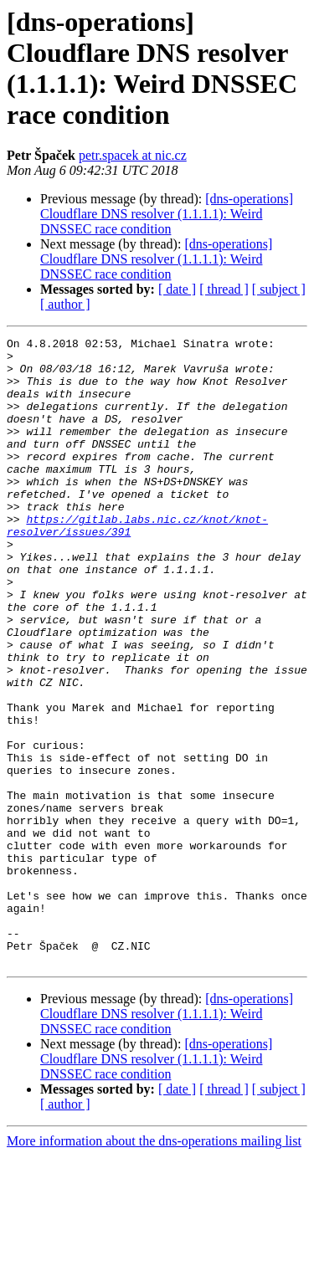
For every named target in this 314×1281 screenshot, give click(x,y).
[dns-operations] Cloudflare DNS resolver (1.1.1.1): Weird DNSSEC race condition (166, 214)
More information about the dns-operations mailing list (154, 1266)
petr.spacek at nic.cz (133, 155)
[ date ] (177, 289)
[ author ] (65, 304)
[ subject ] (279, 289)
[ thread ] (224, 289)
